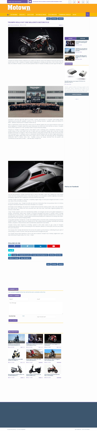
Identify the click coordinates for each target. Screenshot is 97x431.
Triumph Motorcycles (24, 255)
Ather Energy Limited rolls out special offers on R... (33, 375)
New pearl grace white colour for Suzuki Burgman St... (16, 375)
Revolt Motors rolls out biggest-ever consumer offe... (52, 360)
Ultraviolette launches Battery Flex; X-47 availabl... (51, 375)
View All (61, 18)
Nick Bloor (58, 255)
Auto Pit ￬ (22, 14)
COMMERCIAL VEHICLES (65, 14)
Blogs (74, 14)
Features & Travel (41, 14)
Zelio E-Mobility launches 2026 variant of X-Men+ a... (15, 360)
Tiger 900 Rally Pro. (25, 258)
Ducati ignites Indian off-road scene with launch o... (33, 360)
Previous (54, 18)
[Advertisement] (63, 8)
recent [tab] (70, 38)
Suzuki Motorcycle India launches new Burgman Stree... (34, 344)
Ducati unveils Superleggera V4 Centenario (52, 344)
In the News (14, 14)
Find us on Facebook (72, 187)
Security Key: (12, 316)
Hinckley (52, 255)
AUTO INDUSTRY (52, 14)
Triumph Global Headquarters (39, 255)
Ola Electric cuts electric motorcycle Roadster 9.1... (14, 344)
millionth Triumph (13, 258)
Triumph (14, 255)
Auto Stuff (30, 14)
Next (48, 18)
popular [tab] (82, 38)
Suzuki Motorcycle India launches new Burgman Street (47, 1)
